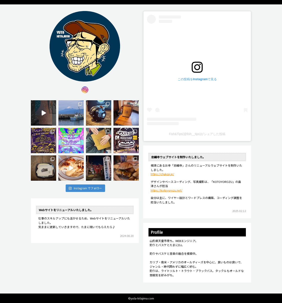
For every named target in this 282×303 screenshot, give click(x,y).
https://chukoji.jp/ (162, 174)
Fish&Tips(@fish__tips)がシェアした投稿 (197, 134)
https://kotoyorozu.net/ (166, 190)
